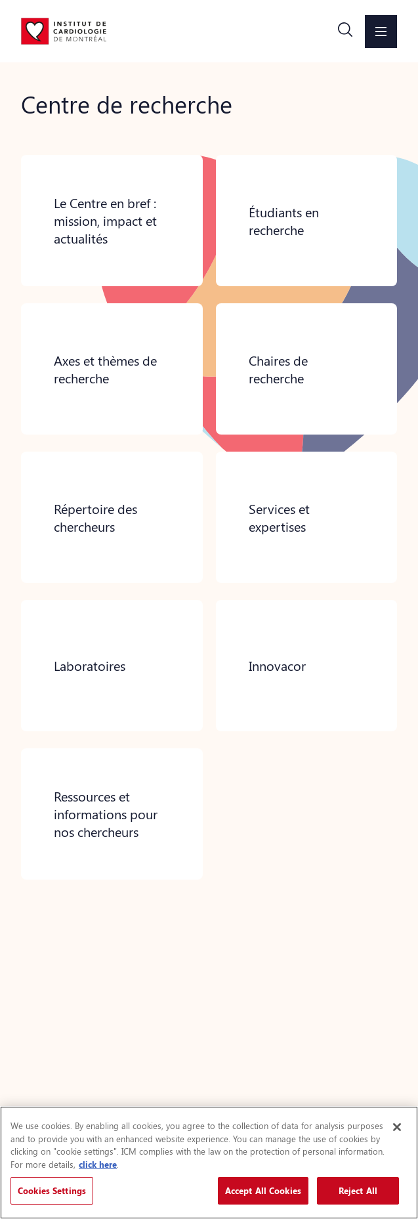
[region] (209, 1162)
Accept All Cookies (263, 1190)
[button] (345, 31)
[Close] (397, 1127)
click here (98, 1164)
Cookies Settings (52, 1190)
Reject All (358, 1190)
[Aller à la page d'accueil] (63, 31)
